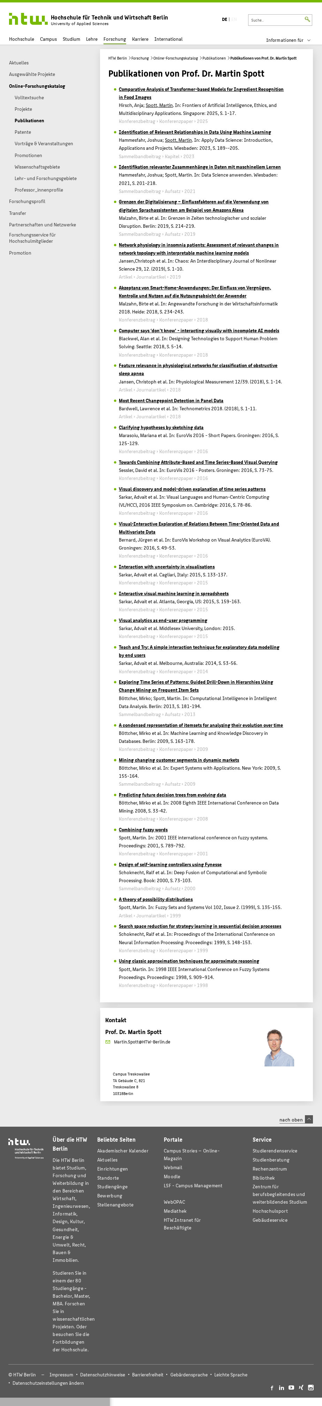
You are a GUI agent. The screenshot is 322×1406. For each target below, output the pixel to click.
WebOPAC (174, 1201)
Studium (71, 38)
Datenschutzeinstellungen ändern (48, 1382)
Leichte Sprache (230, 1374)
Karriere (140, 38)
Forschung (115, 38)
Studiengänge (112, 1186)
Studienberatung (271, 1159)
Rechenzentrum (270, 1168)
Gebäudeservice (270, 1220)
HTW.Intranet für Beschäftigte (182, 1223)
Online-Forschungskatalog (175, 58)
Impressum (61, 1374)
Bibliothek (264, 1177)
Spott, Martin (159, 105)
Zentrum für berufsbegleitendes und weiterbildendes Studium (280, 1194)
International (168, 38)
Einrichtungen (112, 1168)
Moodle (172, 1176)
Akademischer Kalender (122, 1150)
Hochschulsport (270, 1210)
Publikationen (214, 58)
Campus (48, 38)
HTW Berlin (117, 58)
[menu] (293, 40)
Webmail (173, 1167)
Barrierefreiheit (147, 1374)
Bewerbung (110, 1195)
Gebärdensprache (189, 1374)
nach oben (296, 1119)
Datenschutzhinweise (102, 1374)
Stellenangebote (115, 1204)
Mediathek (175, 1210)
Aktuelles (107, 1159)
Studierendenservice (275, 1150)
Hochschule (21, 38)
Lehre (92, 38)
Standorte (108, 1177)
